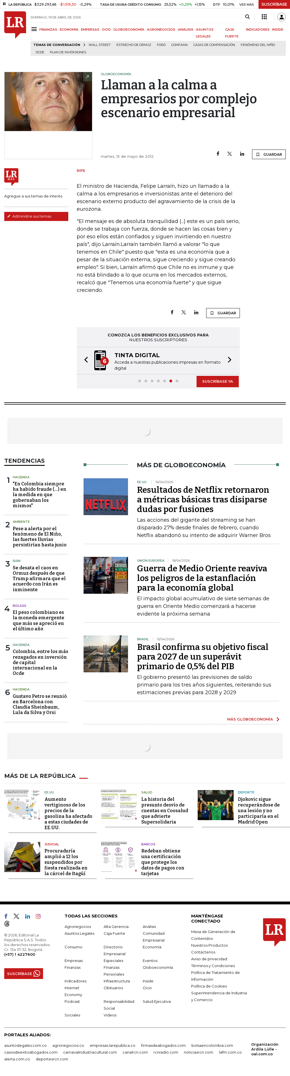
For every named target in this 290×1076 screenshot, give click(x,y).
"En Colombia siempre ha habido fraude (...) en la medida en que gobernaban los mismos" (39, 494)
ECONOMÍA (69, 29)
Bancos (148, 844)
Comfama (179, 45)
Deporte (246, 792)
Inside (148, 981)
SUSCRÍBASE (274, 4)
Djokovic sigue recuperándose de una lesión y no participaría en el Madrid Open (259, 811)
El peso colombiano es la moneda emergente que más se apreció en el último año (38, 620)
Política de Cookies (209, 986)
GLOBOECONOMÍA (128, 29)
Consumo (73, 947)
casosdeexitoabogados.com (30, 1052)
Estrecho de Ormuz (133, 45)
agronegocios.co (68, 1045)
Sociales (72, 1015)
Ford (161, 45)
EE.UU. (49, 792)
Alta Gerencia (116, 926)
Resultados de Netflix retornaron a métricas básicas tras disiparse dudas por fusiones (203, 499)
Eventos (150, 960)
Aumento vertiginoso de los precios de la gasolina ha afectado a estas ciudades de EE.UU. (68, 813)
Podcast (72, 1001)
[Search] (247, 17)
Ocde (40, 52)
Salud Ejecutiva (157, 1001)
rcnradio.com (165, 1052)
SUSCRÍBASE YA (217, 381)
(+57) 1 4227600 (19, 954)
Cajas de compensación (214, 45)
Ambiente (21, 522)
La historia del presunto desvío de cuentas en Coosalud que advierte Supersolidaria (164, 811)
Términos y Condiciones (213, 965)
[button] (84, 360)
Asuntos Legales (79, 933)
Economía (152, 947)
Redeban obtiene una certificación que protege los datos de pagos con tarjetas (162, 862)
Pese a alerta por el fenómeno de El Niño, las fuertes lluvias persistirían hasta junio (40, 537)
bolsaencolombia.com (212, 1045)
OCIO (106, 29)
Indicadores (75, 981)
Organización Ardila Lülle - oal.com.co (264, 1049)
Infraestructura (117, 981)
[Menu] (35, 29)
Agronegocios (78, 926)
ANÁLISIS (185, 29)
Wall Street (100, 45)
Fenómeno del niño (258, 45)
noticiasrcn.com (198, 1052)
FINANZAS (48, 29)
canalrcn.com (135, 1052)
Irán (16, 561)
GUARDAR (269, 154)
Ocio (147, 988)
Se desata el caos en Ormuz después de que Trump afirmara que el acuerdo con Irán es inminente (39, 578)
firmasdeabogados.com (163, 1045)
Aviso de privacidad (209, 959)
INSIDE (277, 29)
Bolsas (19, 606)
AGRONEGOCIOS (161, 29)
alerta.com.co (17, 1059)
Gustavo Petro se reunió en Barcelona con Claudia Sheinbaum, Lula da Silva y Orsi (40, 704)
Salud (146, 792)
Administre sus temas (29, 216)
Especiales (113, 960)
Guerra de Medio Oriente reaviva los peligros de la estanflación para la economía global (202, 578)
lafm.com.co (230, 1052)
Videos (110, 1015)
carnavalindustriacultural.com (90, 1052)
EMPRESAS (90, 29)
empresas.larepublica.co (112, 1045)
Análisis (149, 926)
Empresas (74, 960)
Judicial (51, 844)
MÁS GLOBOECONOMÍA (250, 719)
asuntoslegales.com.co (25, 1045)
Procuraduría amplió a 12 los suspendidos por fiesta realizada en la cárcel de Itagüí (66, 862)
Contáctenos (203, 952)
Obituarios (113, 988)
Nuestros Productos (209, 945)
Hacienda (21, 477)
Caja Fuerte (114, 933)
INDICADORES (258, 29)
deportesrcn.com (52, 1059)
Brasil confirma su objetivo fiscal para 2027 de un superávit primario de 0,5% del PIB (202, 656)
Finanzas (72, 967)
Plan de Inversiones (68, 52)
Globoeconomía (158, 967)
